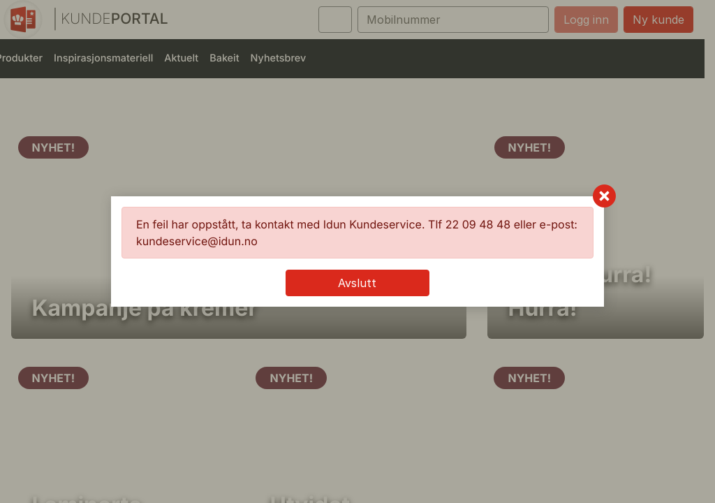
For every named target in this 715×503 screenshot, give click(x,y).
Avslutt (357, 283)
